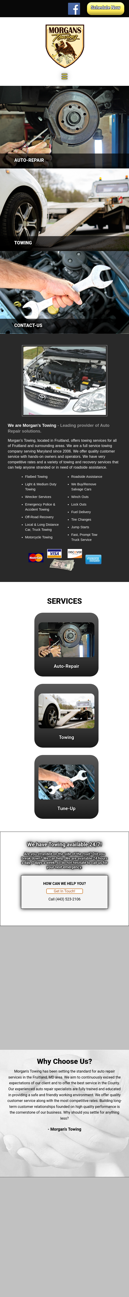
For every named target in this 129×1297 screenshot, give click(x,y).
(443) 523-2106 (67, 899)
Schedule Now (105, 7)
